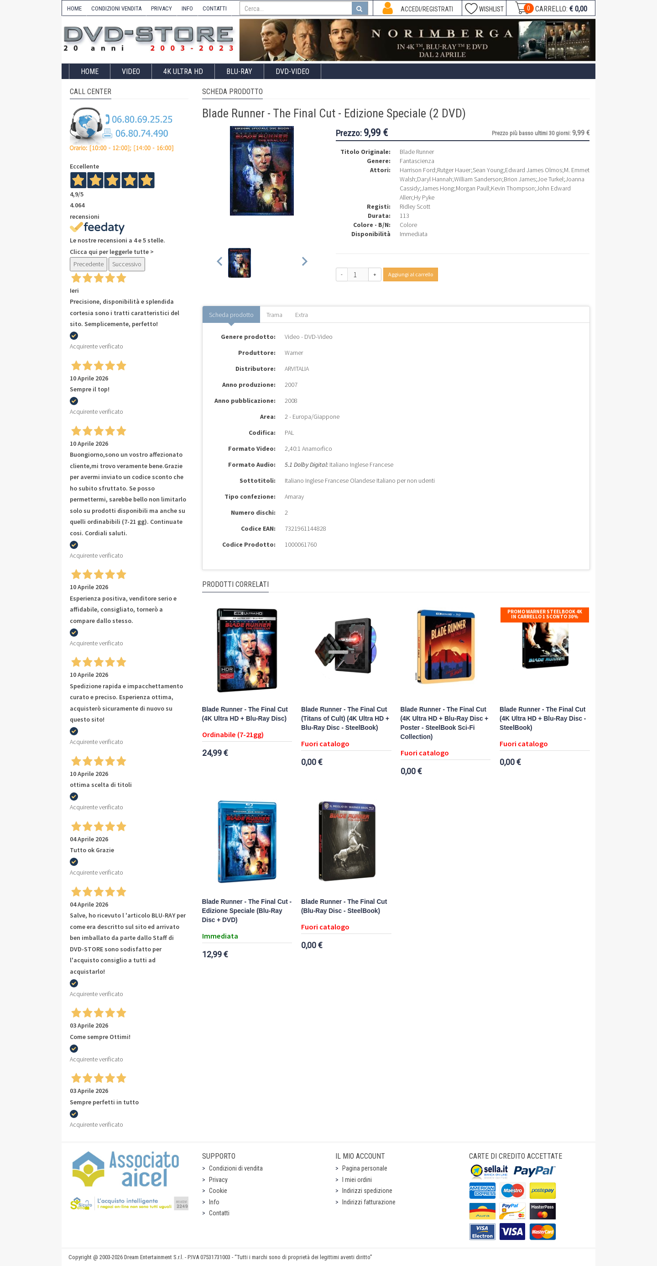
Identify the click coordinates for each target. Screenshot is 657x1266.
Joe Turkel (550, 179)
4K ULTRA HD (183, 71)
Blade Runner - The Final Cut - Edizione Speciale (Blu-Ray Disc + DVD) (247, 910)
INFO (187, 8)
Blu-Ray (239, 71)
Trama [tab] (274, 315)
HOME (74, 8)
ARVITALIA (297, 368)
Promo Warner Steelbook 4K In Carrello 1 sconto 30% (544, 614)
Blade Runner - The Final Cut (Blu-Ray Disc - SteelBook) (344, 906)
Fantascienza (417, 161)
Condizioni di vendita (236, 1168)
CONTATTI (215, 8)
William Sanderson (478, 179)
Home (90, 71)
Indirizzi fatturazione (369, 1202)
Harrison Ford (417, 170)
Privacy (218, 1179)
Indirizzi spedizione (367, 1190)
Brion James (520, 179)
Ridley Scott (415, 206)
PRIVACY (161, 8)
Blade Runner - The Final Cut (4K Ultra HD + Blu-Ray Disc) (245, 714)
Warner (294, 352)
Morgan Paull (472, 188)
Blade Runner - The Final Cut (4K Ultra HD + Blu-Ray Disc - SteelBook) (543, 718)
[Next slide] (304, 262)
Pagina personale (364, 1168)
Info (214, 1202)
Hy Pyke (424, 197)
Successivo (126, 264)
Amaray (294, 496)
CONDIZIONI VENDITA (116, 8)
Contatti (219, 1213)
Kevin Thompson (513, 188)
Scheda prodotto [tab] (231, 315)
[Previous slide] (220, 262)
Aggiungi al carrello (410, 274)
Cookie (218, 1190)
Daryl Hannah (434, 179)
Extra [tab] (301, 315)
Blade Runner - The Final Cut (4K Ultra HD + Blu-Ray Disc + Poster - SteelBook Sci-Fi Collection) (445, 723)
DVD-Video (292, 71)
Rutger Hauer (454, 170)
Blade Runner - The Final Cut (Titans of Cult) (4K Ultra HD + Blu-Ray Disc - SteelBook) (345, 718)
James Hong (438, 188)
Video (131, 71)
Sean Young (488, 170)
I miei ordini (357, 1179)
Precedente (88, 264)
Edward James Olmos (533, 170)
